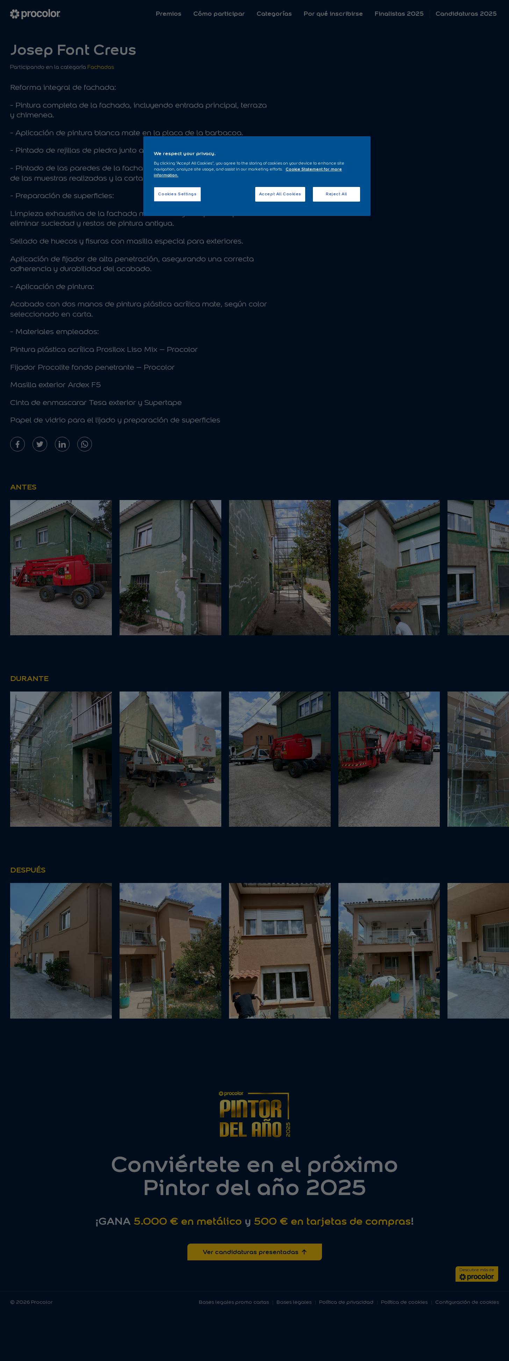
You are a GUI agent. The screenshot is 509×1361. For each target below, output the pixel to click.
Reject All (336, 193)
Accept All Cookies (280, 193)
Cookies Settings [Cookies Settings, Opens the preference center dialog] (177, 193)
